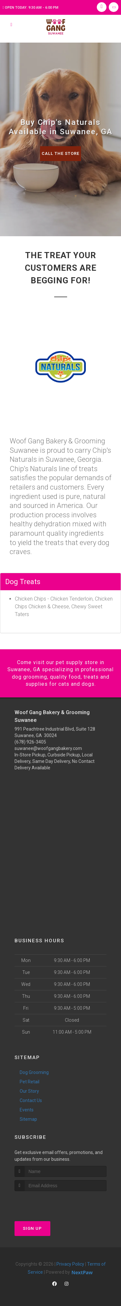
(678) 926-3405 (30, 741)
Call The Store (60, 153)
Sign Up (32, 1228)
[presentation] (49, 1203)
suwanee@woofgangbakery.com (48, 748)
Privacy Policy (70, 1264)
